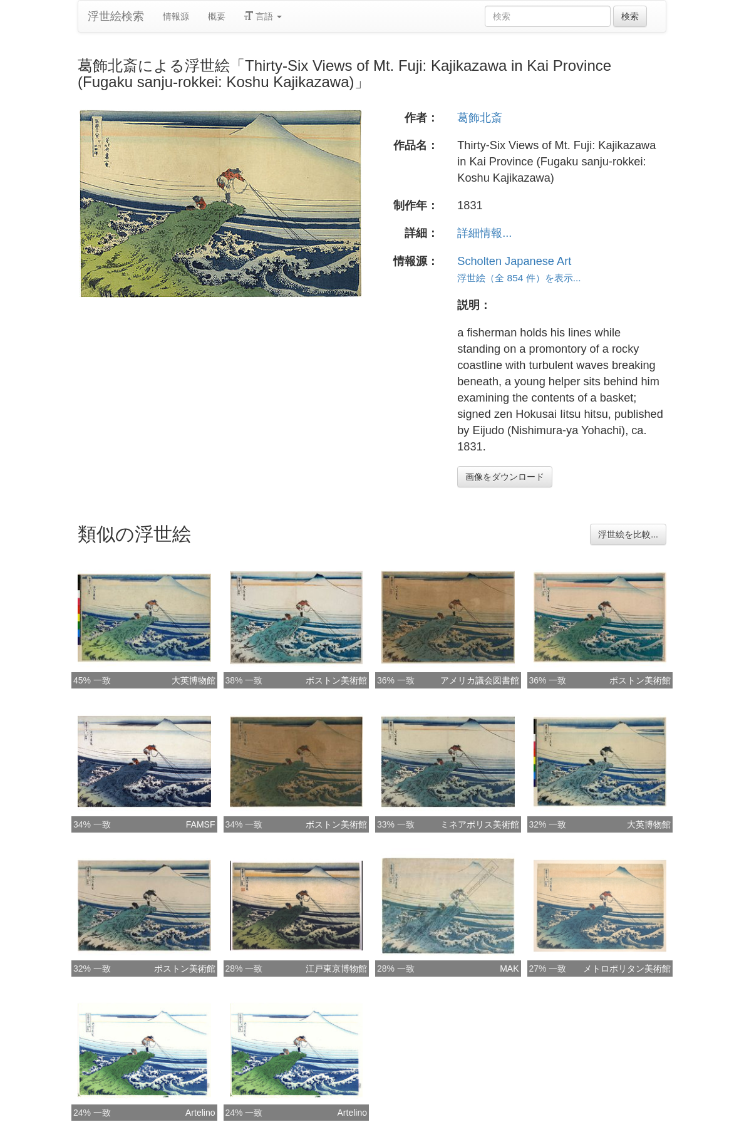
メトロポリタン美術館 (627, 968)
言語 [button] (263, 16)
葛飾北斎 (479, 118)
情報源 (176, 16)
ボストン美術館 (336, 680)
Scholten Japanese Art (514, 261)
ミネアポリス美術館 (479, 824)
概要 (216, 16)
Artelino (200, 1113)
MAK (509, 968)
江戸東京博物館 (336, 968)
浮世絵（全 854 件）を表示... (519, 278)
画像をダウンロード (504, 477)
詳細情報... (484, 233)
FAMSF (200, 824)
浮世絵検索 (116, 16)
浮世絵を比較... (628, 534)
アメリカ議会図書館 (479, 680)
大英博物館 (193, 680)
